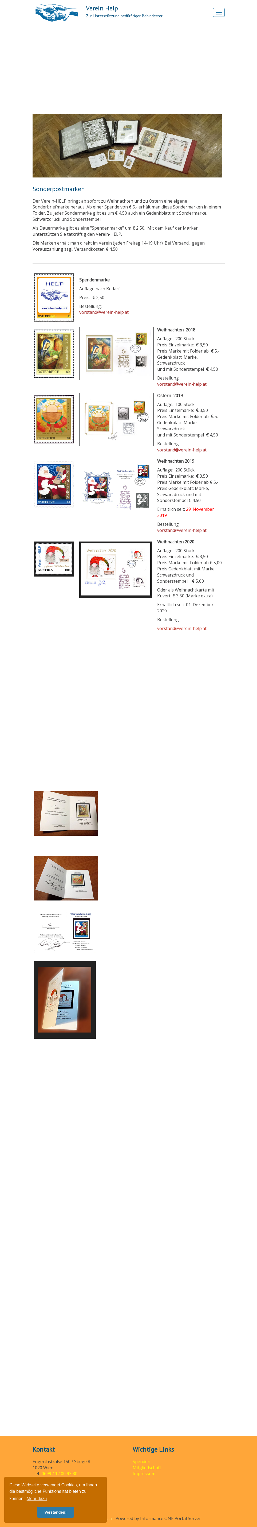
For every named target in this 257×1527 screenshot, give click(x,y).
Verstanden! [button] (55, 1512)
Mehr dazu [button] (37, 1498)
